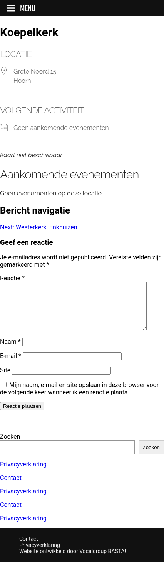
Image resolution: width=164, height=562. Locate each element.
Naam (10, 351)
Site (5, 379)
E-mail (10, 365)
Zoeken (10, 436)
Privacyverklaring (23, 464)
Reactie (12, 278)
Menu (20, 8)
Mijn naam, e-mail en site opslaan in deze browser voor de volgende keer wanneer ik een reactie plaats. (79, 397)
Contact (11, 477)
